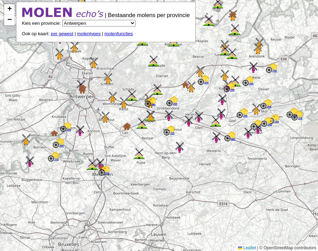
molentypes (89, 33)
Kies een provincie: (42, 23)
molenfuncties (118, 33)
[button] (168, 115)
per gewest (62, 33)
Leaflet (247, 247)
